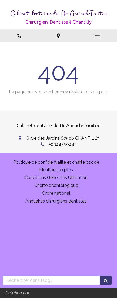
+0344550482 (63, 144)
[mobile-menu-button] (97, 35)
